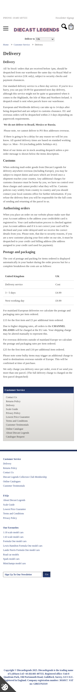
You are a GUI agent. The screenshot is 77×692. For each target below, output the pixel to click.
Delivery (10, 405)
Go (46, 574)
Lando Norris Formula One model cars (21, 550)
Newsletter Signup (64, 17)
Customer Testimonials (17, 424)
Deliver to (30, 39)
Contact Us (11, 397)
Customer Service (22, 44)
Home (6, 44)
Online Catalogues (12, 481)
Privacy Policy (13, 413)
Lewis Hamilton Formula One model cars (22, 546)
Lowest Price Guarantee (18, 417)
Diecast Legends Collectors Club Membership (25, 477)
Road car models (11, 554)
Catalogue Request (15, 436)
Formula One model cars (14, 541)
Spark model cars (11, 559)
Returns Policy (13, 401)
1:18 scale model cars (13, 532)
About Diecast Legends (17, 432)
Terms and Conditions (17, 420)
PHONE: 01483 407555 (15, 17)
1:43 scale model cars (13, 537)
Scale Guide (12, 409)
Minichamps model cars (14, 563)
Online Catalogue (14, 428)
